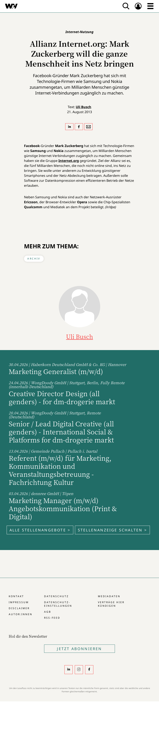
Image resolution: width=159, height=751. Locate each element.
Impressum (19, 602)
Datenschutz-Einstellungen (58, 603)
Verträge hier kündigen (111, 603)
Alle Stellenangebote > (40, 529)
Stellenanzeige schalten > (112, 529)
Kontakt (16, 596)
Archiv (33, 258)
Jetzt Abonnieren (79, 648)
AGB (47, 611)
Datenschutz (56, 596)
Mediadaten (109, 596)
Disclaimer (19, 608)
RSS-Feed (52, 617)
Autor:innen (20, 614)
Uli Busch (83, 107)
